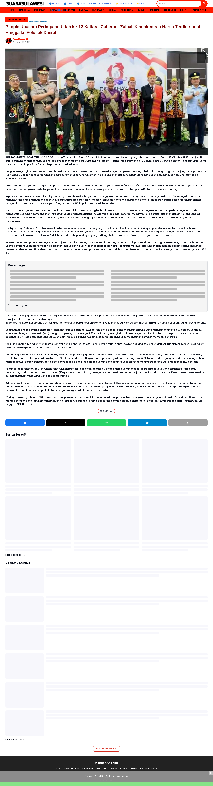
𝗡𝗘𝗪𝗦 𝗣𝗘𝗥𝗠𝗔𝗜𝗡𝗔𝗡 (100, 3)
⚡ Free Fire (142, 3)
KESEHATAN (69, 10)
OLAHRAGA (98, 10)
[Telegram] (106, 422)
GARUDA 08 (137, 768)
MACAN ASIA (151, 768)
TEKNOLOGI (170, 10)
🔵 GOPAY (54, 3)
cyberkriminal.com (119, 768)
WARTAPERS (102, 768)
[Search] (179, 4)
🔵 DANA (68, 3)
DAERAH (54, 10)
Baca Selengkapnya (106, 748)
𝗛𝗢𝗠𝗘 (11, 10)
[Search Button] (204, 4)
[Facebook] (25, 422)
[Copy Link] (188, 422)
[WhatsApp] (147, 422)
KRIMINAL (154, 10)
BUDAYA (83, 10)
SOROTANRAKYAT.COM (67, 768)
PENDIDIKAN (126, 10)
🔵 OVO (81, 3)
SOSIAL (112, 10)
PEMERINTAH (199, 10)
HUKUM (141, 10)
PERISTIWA (39, 10)
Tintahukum (87, 768)
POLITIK (184, 10)
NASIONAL (24, 10)
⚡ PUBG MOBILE (124, 3)
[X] (65, 422)
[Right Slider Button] (205, 10)
